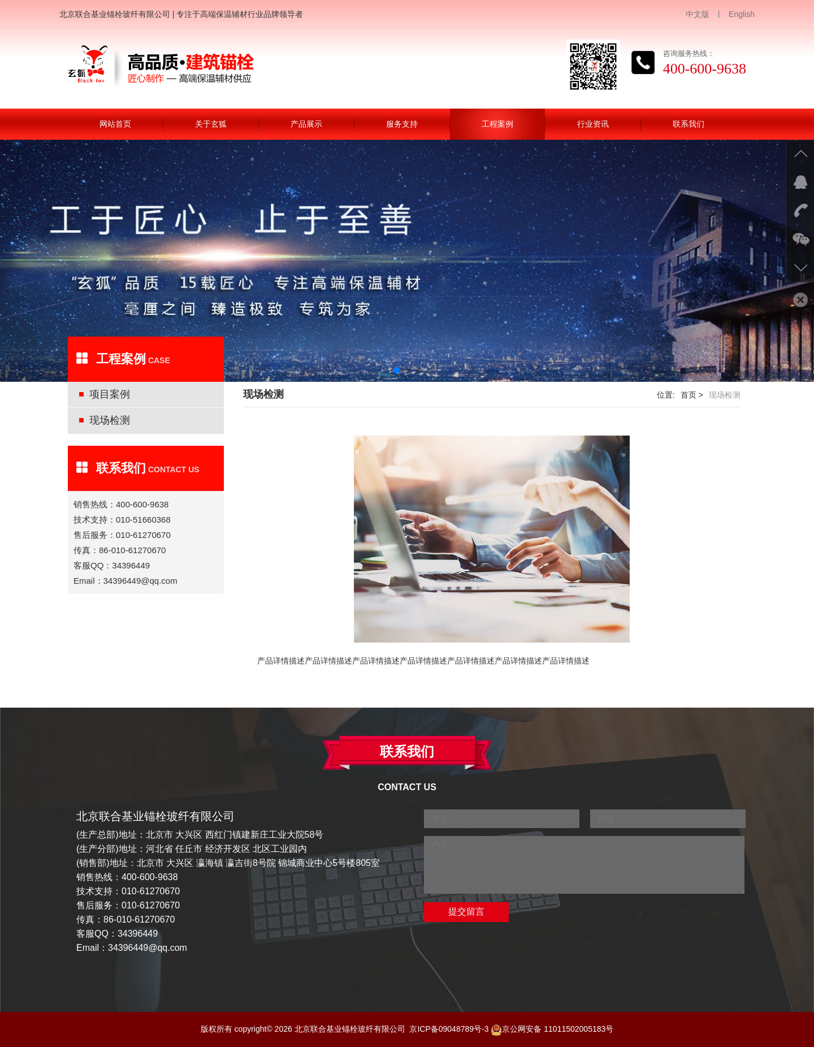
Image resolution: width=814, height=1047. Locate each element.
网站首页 (115, 123)
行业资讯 (593, 123)
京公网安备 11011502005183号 (552, 1028)
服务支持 (402, 123)
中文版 (697, 14)
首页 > (692, 394)
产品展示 (306, 123)
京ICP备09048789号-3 (448, 1028)
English (742, 14)
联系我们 (688, 123)
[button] (396, 370)
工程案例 (497, 123)
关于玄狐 (211, 123)
